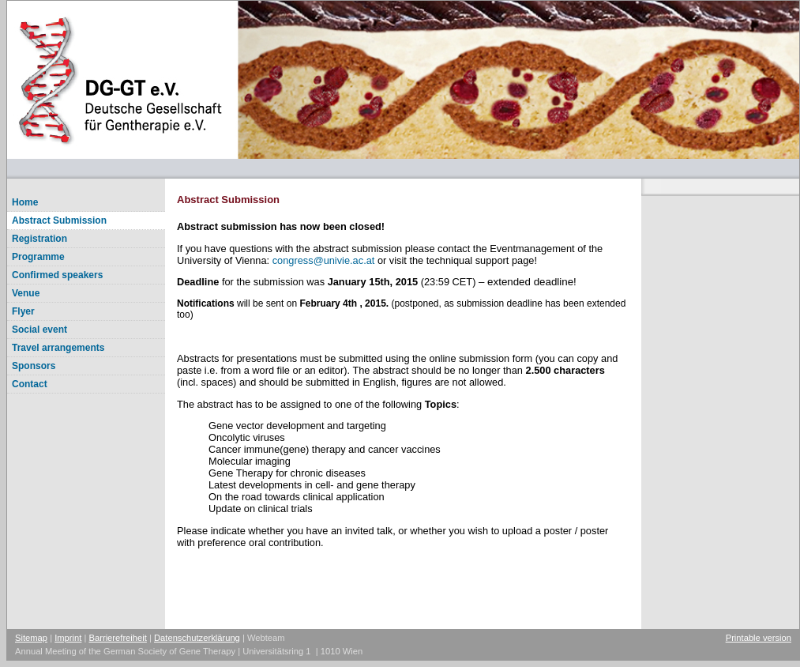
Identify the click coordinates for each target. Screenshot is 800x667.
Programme (38, 256)
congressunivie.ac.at (323, 260)
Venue (25, 293)
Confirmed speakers (57, 275)
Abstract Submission (59, 220)
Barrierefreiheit (118, 638)
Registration (39, 238)
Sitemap (31, 638)
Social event (39, 329)
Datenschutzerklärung (197, 638)
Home (25, 202)
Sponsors (33, 365)
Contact (29, 384)
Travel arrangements (58, 347)
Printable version (758, 638)
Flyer (23, 311)
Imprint (67, 638)
